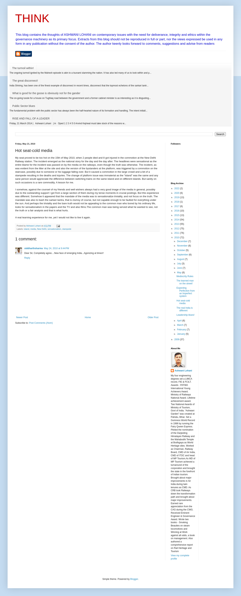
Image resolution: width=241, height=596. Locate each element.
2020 (177, 193)
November (182, 245)
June (180, 268)
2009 (177, 339)
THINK (32, 18)
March (180, 325)
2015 (177, 215)
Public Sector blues (23, 105)
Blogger (134, 579)
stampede (66, 229)
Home (88, 317)
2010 (177, 237)
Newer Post (22, 317)
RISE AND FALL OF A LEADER (31, 118)
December (182, 241)
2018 (177, 201)
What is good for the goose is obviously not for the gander (46, 93)
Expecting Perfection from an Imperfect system (185, 292)
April (179, 320)
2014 (177, 219)
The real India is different (184, 309)
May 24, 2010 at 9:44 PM (56, 248)
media (33, 229)
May (179, 272)
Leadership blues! (185, 315)
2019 (177, 197)
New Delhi (41, 229)
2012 (177, 228)
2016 (177, 210)
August (181, 259)
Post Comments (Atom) (41, 323)
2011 (177, 233)
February (182, 329)
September (183, 254)
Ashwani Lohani (183, 370)
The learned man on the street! (185, 282)
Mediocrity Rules (184, 276)
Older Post (153, 317)
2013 (177, 224)
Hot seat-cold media (183, 302)
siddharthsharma (33, 248)
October (181, 250)
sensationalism (54, 229)
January (181, 334)
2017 (177, 206)
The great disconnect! (25, 80)
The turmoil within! (23, 68)
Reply (27, 258)
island (26, 229)
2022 (177, 188)
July (179, 263)
